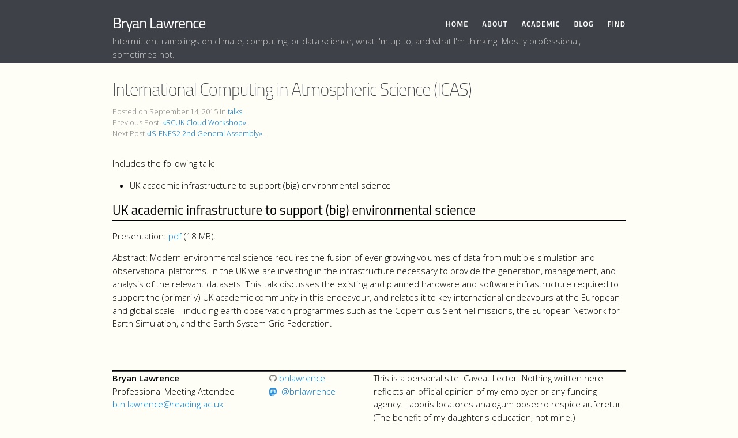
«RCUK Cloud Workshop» (204, 123)
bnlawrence (297, 378)
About (494, 23)
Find (617, 23)
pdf (175, 236)
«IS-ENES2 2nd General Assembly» (204, 133)
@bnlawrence (308, 391)
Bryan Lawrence (158, 23)
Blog (583, 23)
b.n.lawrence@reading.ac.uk (167, 404)
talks (235, 112)
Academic (540, 23)
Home (457, 23)
